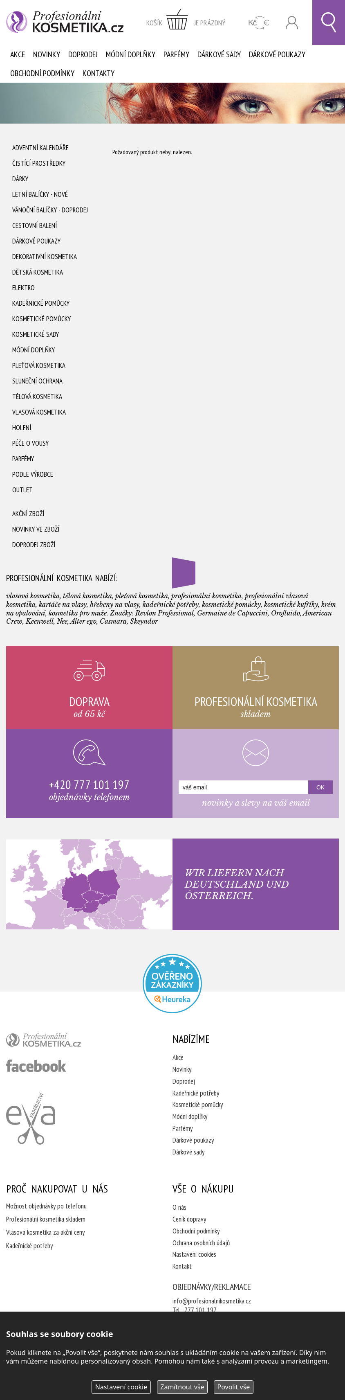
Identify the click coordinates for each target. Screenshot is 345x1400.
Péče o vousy (30, 443)
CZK (259, 22)
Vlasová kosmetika (39, 412)
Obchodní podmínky (42, 73)
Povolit (233, 1386)
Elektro (23, 287)
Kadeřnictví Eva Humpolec (30, 1118)
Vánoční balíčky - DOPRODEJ (50, 209)
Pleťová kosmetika (38, 365)
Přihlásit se (292, 22)
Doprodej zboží (33, 544)
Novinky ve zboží (35, 529)
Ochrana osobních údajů (201, 1242)
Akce (17, 54)
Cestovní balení (34, 225)
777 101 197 (200, 1309)
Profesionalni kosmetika (172, 983)
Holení (21, 427)
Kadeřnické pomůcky (40, 303)
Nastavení (121, 1386)
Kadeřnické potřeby (195, 1093)
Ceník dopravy (189, 1219)
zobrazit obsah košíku (186, 22)
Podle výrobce (32, 474)
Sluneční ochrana (37, 381)
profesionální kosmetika (57, 1042)
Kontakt (182, 1266)
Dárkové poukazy (277, 54)
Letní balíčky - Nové (40, 194)
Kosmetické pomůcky (41, 318)
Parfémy (176, 54)
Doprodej (83, 54)
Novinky (46, 54)
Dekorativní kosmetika (44, 256)
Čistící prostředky (38, 163)
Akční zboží (28, 513)
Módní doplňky (130, 54)
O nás (179, 1207)
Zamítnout (182, 1386)
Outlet (22, 489)
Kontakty (98, 73)
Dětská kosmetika (37, 272)
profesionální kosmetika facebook (36, 1066)
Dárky (20, 178)
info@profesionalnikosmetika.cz (211, 1300)
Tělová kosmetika (37, 396)
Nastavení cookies (194, 1254)
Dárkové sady (219, 54)
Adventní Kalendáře (40, 147)
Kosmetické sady (35, 334)
